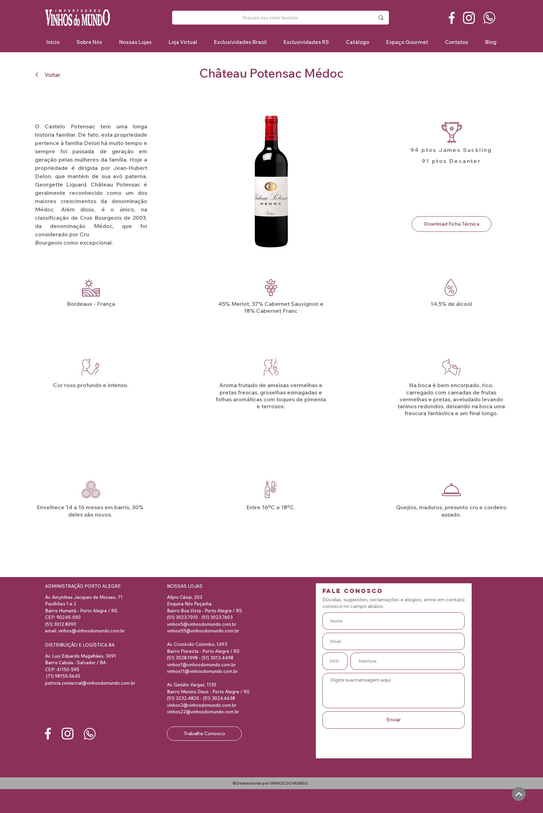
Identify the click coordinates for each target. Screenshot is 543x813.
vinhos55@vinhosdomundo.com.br (203, 630)
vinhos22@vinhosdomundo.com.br (203, 711)
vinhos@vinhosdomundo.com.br (91, 630)
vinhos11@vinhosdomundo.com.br (202, 671)
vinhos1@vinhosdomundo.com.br (201, 664)
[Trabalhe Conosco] (204, 734)
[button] (240, 42)
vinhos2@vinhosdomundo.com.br (202, 705)
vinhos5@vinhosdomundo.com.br (202, 624)
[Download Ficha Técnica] (451, 224)
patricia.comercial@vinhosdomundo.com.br (90, 683)
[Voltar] (50, 74)
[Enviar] (393, 720)
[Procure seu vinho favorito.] (271, 18)
